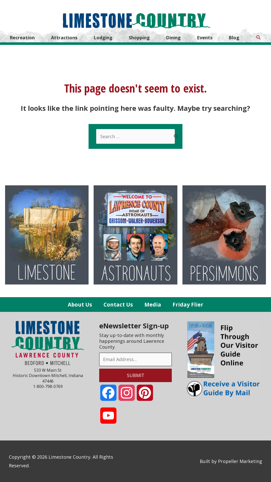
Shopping (139, 37)
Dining (173, 37)
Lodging (103, 37)
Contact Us (118, 304)
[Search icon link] (258, 37)
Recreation (22, 37)
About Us (80, 304)
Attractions (64, 37)
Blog (234, 37)
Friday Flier (188, 304)
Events (204, 37)
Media (152, 304)
